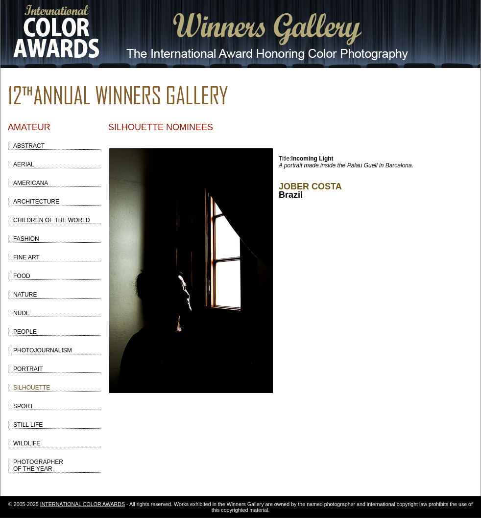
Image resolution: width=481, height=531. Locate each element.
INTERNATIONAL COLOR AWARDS (82, 504)
